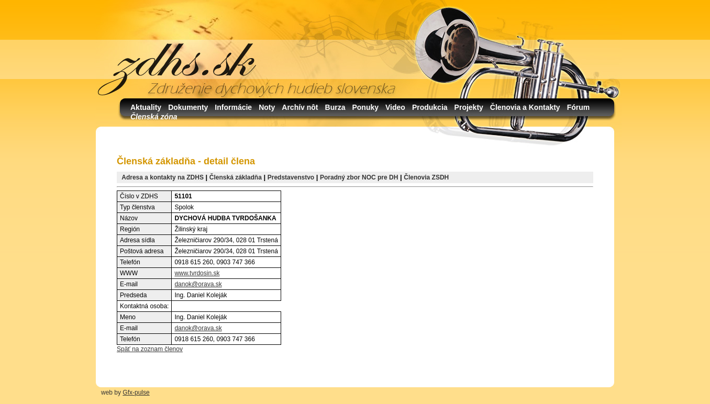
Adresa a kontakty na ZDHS (162, 177)
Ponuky (365, 107)
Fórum (578, 107)
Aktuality (145, 107)
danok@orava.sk (197, 284)
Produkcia (430, 107)
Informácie (233, 107)
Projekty (468, 107)
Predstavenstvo (291, 177)
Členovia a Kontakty (525, 107)
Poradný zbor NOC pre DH (359, 177)
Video (395, 107)
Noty (267, 107)
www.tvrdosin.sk (196, 273)
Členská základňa (235, 177)
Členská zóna (153, 117)
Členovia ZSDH (426, 177)
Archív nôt (300, 107)
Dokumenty (188, 107)
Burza (335, 107)
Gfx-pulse (136, 392)
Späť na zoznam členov (150, 349)
